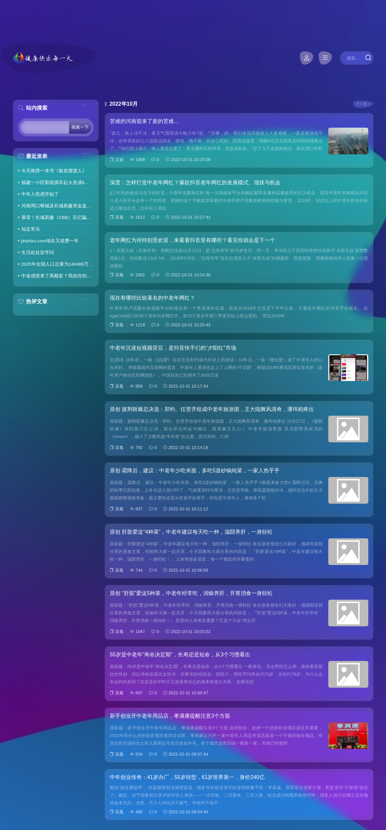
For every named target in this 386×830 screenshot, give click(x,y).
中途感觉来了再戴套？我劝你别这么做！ (57, 275)
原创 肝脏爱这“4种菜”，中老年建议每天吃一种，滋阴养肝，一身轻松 (191, 532)
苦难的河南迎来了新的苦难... (144, 121)
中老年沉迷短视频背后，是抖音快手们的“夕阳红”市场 (173, 348)
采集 (119, 217)
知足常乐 (30, 229)
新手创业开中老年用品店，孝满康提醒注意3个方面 (170, 716)
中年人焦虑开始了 (40, 194)
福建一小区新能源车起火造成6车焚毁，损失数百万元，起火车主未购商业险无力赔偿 (57, 182)
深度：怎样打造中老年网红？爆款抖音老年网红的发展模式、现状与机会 (195, 182)
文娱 (119, 159)
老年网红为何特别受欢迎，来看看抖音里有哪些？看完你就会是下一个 (192, 240)
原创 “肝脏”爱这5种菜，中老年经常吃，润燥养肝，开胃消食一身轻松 (191, 593)
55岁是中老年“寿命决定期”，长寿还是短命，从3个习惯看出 (180, 654)
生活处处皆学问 (37, 252)
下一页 (361, 104)
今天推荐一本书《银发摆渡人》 (54, 170)
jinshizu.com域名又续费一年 (50, 240)
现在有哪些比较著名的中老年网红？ (152, 298)
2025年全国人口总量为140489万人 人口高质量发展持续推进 (57, 264)
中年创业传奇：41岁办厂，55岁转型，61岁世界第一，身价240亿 (187, 777)
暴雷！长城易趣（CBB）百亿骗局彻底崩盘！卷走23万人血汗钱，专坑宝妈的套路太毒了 (57, 217)
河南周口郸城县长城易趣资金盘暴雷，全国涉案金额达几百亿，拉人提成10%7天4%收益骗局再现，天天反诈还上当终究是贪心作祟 (57, 205)
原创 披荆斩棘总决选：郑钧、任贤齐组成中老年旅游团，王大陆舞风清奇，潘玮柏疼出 (212, 409)
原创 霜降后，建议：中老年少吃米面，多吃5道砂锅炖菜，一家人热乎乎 (195, 470)
